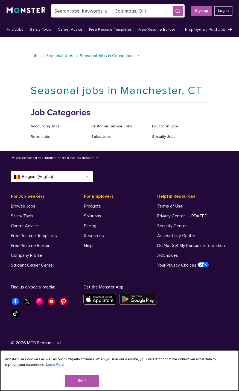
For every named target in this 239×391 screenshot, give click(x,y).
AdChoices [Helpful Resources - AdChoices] (167, 255)
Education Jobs (165, 126)
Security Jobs (164, 136)
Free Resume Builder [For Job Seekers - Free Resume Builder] (30, 245)
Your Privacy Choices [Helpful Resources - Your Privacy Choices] (183, 265)
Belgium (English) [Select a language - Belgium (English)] (52, 176)
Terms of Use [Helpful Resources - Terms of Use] (170, 206)
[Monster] (26, 11)
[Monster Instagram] (41, 327)
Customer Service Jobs (111, 126)
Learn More (55, 365)
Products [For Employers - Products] (92, 206)
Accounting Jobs (45, 126)
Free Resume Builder (156, 29)
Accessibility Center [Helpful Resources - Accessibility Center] (176, 235)
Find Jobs (15, 29)
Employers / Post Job (208, 29)
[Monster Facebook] (17, 327)
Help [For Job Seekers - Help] (15, 275)
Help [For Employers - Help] (88, 245)
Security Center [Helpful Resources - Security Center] (172, 226)
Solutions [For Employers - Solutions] (92, 216)
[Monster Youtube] (53, 327)
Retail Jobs (40, 136)
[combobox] (81, 10)
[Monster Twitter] (29, 327)
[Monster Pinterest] (65, 327)
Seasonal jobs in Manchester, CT (116, 90)
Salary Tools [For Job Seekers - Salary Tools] (22, 216)
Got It (81, 380)
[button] (178, 11)
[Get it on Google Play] (140, 323)
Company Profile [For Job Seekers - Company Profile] (26, 255)
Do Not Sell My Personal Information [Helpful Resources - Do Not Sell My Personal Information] (191, 245)
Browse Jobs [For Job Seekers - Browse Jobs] (23, 206)
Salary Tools (40, 29)
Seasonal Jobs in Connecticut (107, 56)
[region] (119, 370)
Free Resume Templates (110, 29)
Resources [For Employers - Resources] (94, 235)
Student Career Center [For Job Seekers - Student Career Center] (32, 265)
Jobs (35, 56)
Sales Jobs (101, 136)
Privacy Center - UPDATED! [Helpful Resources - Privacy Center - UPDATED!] (182, 216)
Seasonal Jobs (59, 56)
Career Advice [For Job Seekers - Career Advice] (24, 226)
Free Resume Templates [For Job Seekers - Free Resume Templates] (34, 235)
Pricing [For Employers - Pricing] (90, 226)
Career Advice (70, 29)
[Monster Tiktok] (17, 339)
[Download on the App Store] (101, 323)
